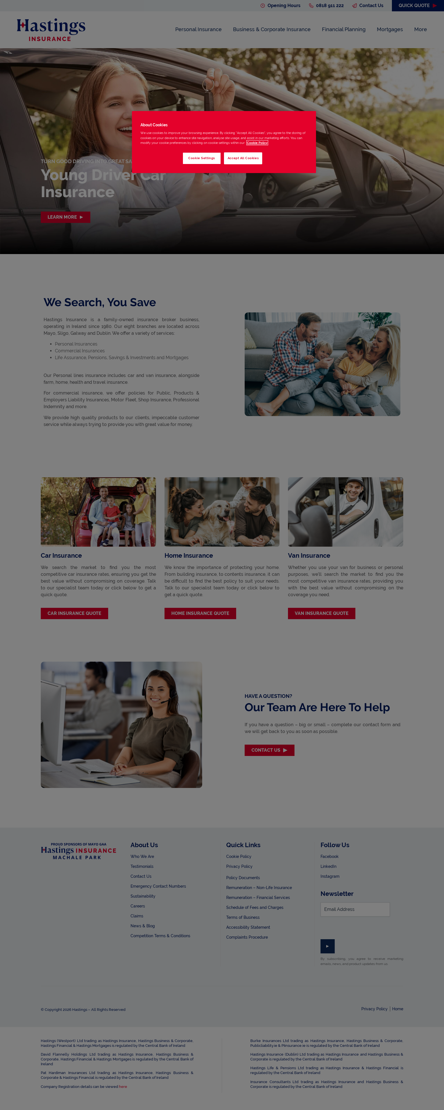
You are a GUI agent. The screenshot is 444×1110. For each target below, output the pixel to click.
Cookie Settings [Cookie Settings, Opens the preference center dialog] (201, 158)
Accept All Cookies (243, 158)
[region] (224, 142)
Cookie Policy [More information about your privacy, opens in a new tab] (257, 143)
